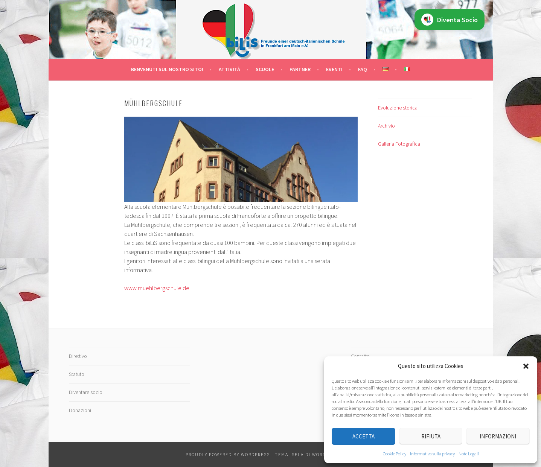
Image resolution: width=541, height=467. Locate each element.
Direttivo (78, 356)
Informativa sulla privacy (432, 453)
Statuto (76, 374)
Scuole (265, 69)
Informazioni (498, 436)
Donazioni (80, 410)
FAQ (362, 69)
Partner (300, 69)
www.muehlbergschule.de (156, 288)
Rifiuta (430, 436)
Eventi (334, 69)
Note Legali (469, 453)
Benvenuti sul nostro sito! (167, 69)
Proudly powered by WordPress (228, 454)
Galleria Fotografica (399, 143)
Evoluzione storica (398, 107)
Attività (229, 69)
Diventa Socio (449, 20)
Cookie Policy (394, 453)
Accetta (363, 436)
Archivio (386, 125)
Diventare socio (85, 392)
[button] (526, 366)
